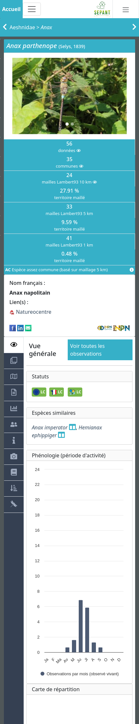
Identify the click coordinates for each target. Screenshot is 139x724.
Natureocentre (30, 311)
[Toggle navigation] (32, 9)
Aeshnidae (22, 27)
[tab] (14, 345)
